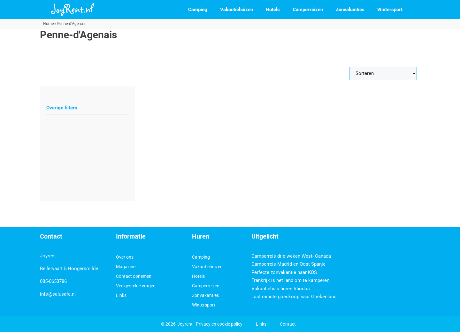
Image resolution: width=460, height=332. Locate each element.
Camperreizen (308, 9)
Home (48, 23)
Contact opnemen (133, 276)
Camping (197, 9)
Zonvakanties (350, 9)
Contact (288, 324)
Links (121, 295)
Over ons (125, 257)
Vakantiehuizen (236, 9)
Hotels (273, 9)
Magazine (125, 266)
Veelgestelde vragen (136, 285)
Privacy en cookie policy (219, 324)
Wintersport (389, 9)
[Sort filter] (383, 73)
